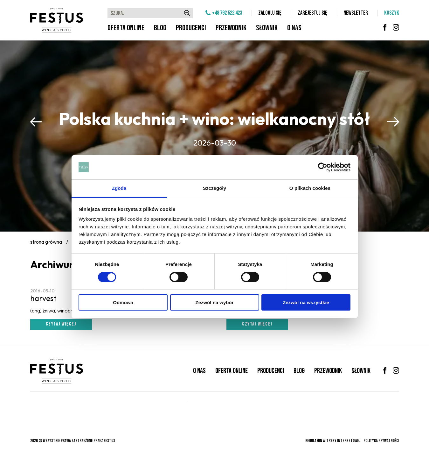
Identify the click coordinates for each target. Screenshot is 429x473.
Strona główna (46, 242)
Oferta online (125, 27)
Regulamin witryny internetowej (332, 440)
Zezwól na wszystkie (306, 302)
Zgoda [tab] (119, 188)
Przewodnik (231, 27)
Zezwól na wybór (214, 302)
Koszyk (391, 13)
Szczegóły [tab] (214, 188)
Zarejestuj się (312, 13)
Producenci (191, 27)
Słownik (267, 27)
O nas (294, 27)
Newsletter (355, 13)
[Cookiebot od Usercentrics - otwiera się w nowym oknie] (322, 167)
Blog (160, 27)
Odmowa (123, 302)
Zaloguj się (269, 13)
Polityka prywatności (381, 440)
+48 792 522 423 (227, 13)
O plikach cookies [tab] (309, 188)
